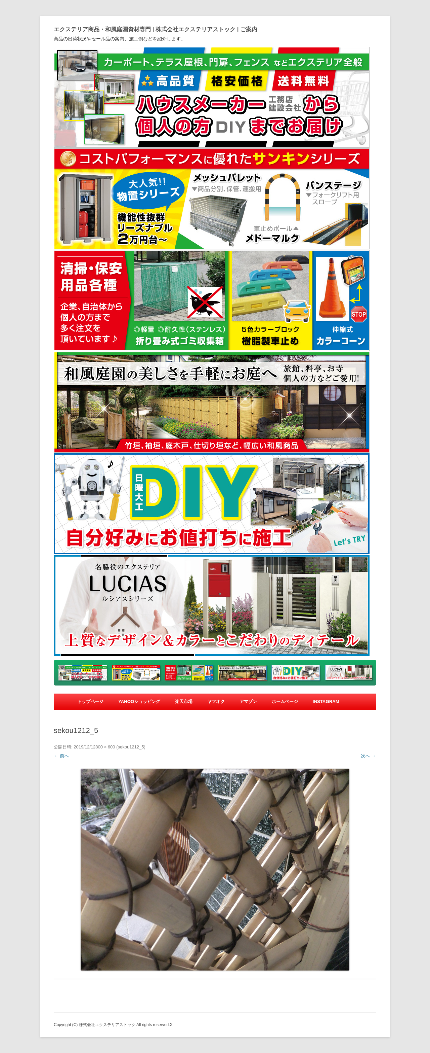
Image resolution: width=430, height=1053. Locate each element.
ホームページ (285, 701)
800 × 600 (105, 746)
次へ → (368, 756)
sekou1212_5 (131, 746)
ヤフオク (216, 701)
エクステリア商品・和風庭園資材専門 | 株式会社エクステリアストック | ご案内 (155, 29)
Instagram (326, 701)
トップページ (90, 701)
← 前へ (61, 756)
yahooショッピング (139, 701)
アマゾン (248, 701)
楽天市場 (183, 701)
